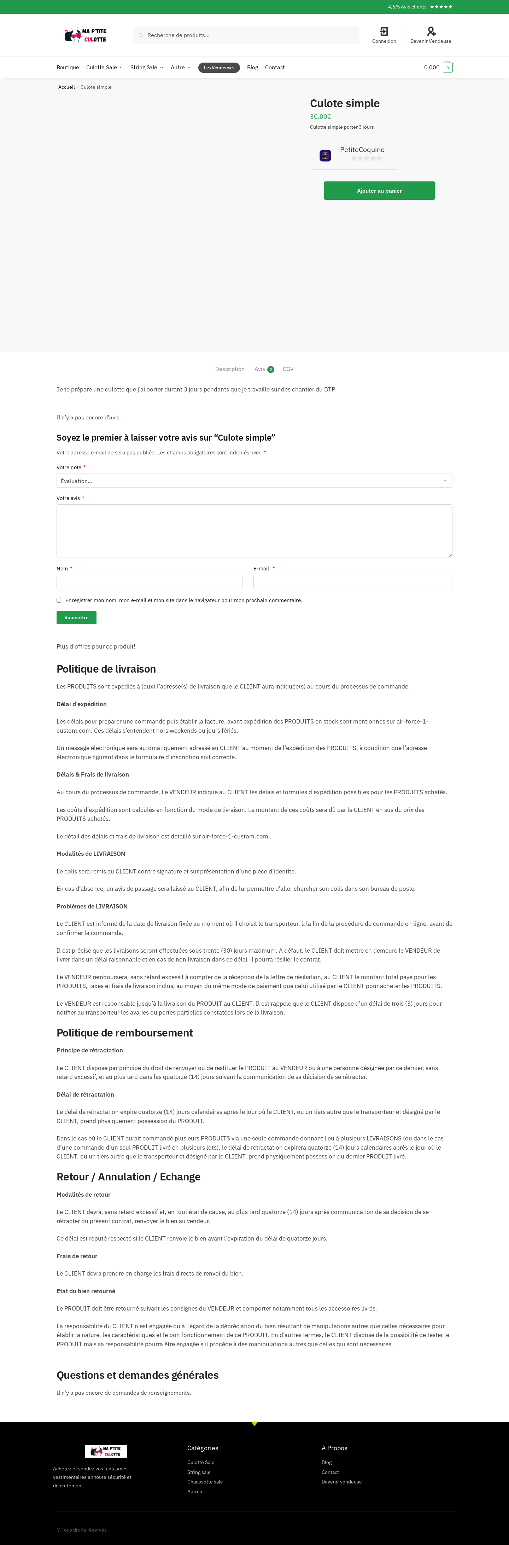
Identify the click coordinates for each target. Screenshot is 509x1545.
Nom (64, 568)
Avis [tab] (260, 369)
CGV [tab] (288, 368)
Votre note (71, 467)
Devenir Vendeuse (430, 35)
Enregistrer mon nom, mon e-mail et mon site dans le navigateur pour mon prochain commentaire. (183, 600)
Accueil (66, 87)
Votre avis (70, 498)
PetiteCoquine (362, 149)
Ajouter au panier (379, 190)
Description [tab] (230, 368)
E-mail (264, 568)
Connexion (384, 35)
